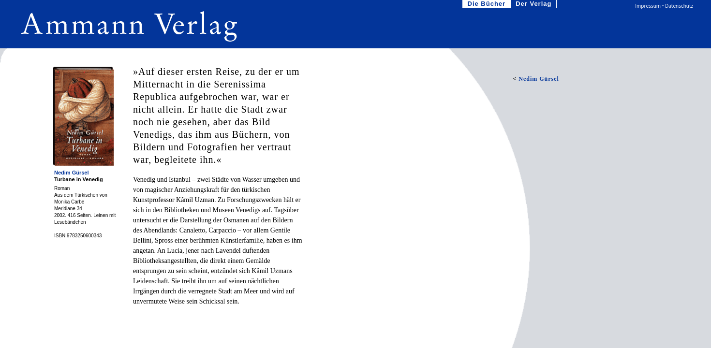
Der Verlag (534, 4)
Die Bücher (488, 4)
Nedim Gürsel (71, 172)
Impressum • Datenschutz (664, 5)
